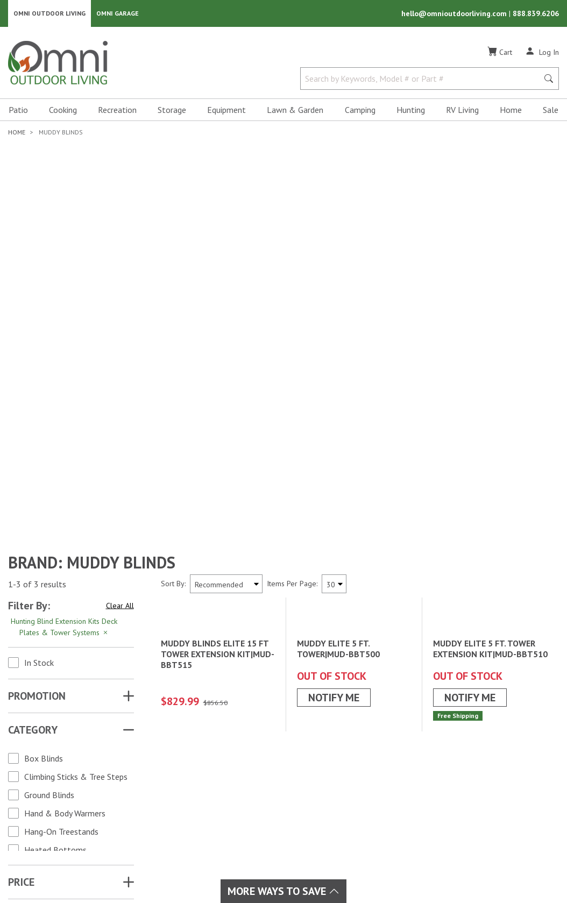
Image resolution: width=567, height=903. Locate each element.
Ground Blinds (49, 526)
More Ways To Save (283, 891)
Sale (550, 110)
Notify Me (333, 504)
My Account (347, 742)
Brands (162, 742)
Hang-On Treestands (61, 563)
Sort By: (173, 315)
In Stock (39, 394)
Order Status (350, 755)
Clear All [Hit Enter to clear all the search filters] (120, 337)
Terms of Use (427, 854)
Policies (341, 781)
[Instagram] (58, 777)
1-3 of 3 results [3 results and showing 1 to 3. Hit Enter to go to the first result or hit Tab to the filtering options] (37, 315)
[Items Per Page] (334, 315)
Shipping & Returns (361, 768)
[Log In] (542, 52)
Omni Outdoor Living (49, 14)
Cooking (63, 110)
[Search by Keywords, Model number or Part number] (422, 79)
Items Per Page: (292, 315)
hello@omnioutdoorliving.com (455, 14)
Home (511, 110)
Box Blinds (43, 490)
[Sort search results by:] (226, 315)
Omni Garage (117, 14)
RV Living (462, 110)
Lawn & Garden (295, 110)
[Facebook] (34, 777)
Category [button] (33, 461)
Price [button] (21, 614)
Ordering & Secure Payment (377, 806)
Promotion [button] (37, 428)
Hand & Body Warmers (64, 544)
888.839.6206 (536, 14)
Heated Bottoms (55, 581)
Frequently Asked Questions (377, 793)
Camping (360, 110)
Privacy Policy (485, 854)
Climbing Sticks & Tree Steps (75, 508)
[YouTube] (82, 777)
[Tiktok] (70, 797)
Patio (18, 110)
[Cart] (499, 53)
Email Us (496, 787)
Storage (172, 110)
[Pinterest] (46, 797)
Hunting (410, 110)
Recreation (117, 110)
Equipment (226, 110)
